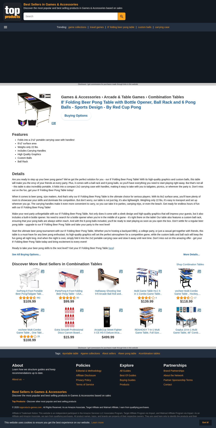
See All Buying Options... (26, 254)
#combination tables (149, 353)
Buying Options (76, 115)
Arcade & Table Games (124, 97)
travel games (97, 27)
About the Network (173, 375)
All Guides (125, 370)
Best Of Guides (128, 375)
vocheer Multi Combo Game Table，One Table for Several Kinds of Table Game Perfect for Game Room (29, 331)
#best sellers (109, 353)
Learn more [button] (97, 422)
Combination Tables (166, 97)
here (111, 248)
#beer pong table (127, 353)
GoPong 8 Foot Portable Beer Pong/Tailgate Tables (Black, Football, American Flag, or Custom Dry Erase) (30, 292)
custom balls (144, 27)
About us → (18, 379)
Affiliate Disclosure (86, 375)
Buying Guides (127, 380)
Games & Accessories (81, 97)
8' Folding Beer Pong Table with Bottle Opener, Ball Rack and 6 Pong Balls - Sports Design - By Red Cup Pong (128, 104)
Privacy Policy (83, 380)
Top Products (19, 401)
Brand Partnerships (174, 370)
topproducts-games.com (30, 407)
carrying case (162, 27)
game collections (77, 27)
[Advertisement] (108, 57)
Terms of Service (85, 384)
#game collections (90, 353)
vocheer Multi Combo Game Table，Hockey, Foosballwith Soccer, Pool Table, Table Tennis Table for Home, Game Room (186, 292)
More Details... (192, 254)
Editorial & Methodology (89, 370)
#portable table (70, 353)
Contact (168, 384)
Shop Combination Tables (190, 264)
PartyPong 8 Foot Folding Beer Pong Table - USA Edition (68, 292)
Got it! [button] (205, 422)
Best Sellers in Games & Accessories (51, 4)
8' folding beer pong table (120, 27)
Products (124, 384)
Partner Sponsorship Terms (178, 380)
